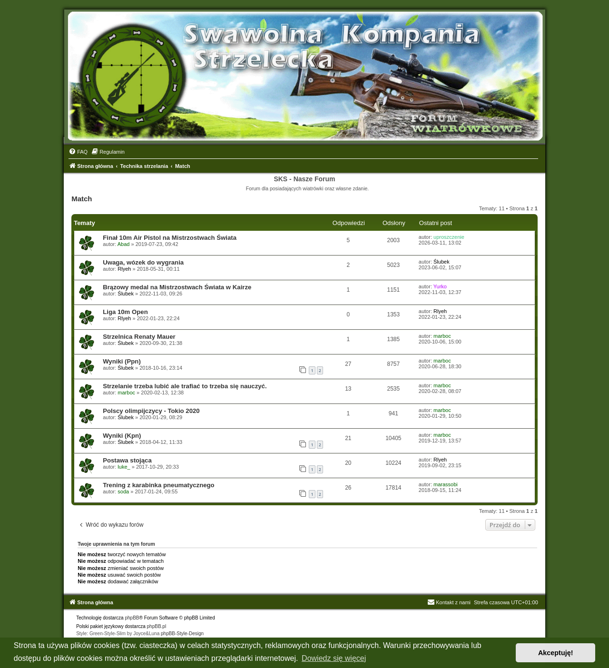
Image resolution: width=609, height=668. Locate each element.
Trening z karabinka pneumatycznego (159, 485)
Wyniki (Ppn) (122, 361)
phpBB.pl (157, 626)
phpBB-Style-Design (182, 633)
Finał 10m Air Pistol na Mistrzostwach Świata (169, 237)
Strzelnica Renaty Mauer (139, 336)
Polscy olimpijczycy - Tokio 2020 (151, 410)
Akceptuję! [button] (555, 653)
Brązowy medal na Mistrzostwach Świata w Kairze (177, 287)
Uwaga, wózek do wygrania (143, 262)
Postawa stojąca (127, 460)
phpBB (132, 617)
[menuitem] (78, 152)
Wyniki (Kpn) (122, 435)
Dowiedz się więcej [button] (334, 658)
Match (81, 199)
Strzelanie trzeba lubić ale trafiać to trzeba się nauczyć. (184, 386)
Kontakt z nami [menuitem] (449, 602)
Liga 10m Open (125, 311)
